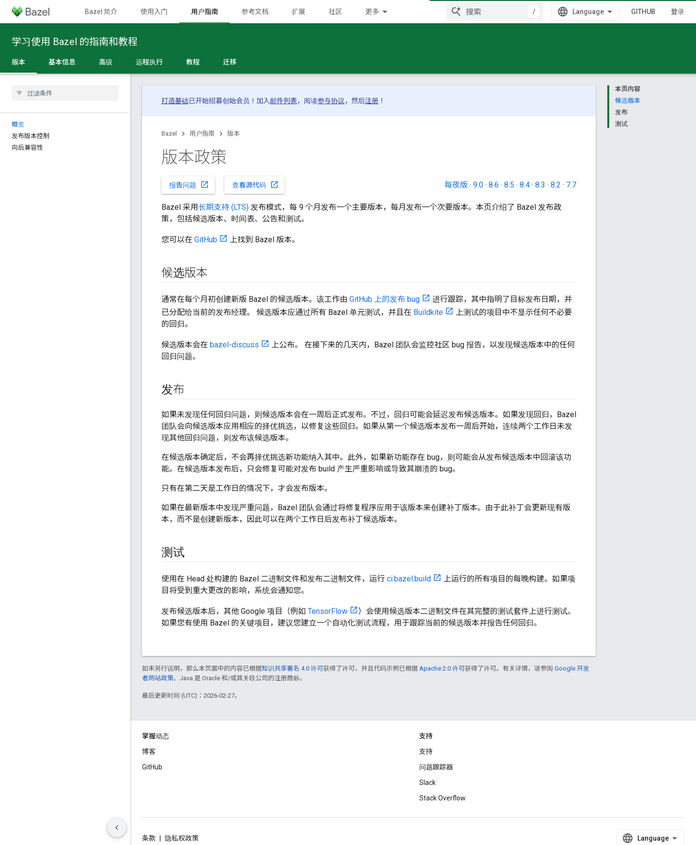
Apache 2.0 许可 (442, 668)
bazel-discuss (234, 344)
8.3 (540, 184)
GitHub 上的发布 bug (384, 299)
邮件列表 (283, 101)
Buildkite (428, 312)
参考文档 (255, 12)
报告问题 (189, 184)
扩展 (298, 12)
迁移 (230, 62)
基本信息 (62, 62)
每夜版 (456, 184)
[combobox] (494, 11)
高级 (105, 62)
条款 (149, 838)
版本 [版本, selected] (18, 62)
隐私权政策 (182, 838)
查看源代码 (255, 184)
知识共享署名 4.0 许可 (292, 668)
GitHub (643, 12)
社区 (335, 12)
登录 (677, 12)
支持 (426, 751)
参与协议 (331, 101)
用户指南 (202, 133)
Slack (427, 782)
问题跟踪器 (436, 767)
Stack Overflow (442, 798)
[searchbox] (65, 93)
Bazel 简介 (101, 12)
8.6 (494, 184)
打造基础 (175, 101)
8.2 (556, 184)
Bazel (169, 133)
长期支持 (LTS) (223, 207)
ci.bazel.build (409, 578)
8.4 (525, 184)
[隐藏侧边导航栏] (117, 827)
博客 (149, 751)
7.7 (571, 184)
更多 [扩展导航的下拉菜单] (372, 12)
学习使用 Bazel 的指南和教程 (75, 41)
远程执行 (149, 62)
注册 (372, 101)
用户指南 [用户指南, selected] (204, 12)
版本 (233, 133)
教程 (193, 62)
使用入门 (154, 12)
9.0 (478, 184)
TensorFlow (328, 611)
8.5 (509, 184)
